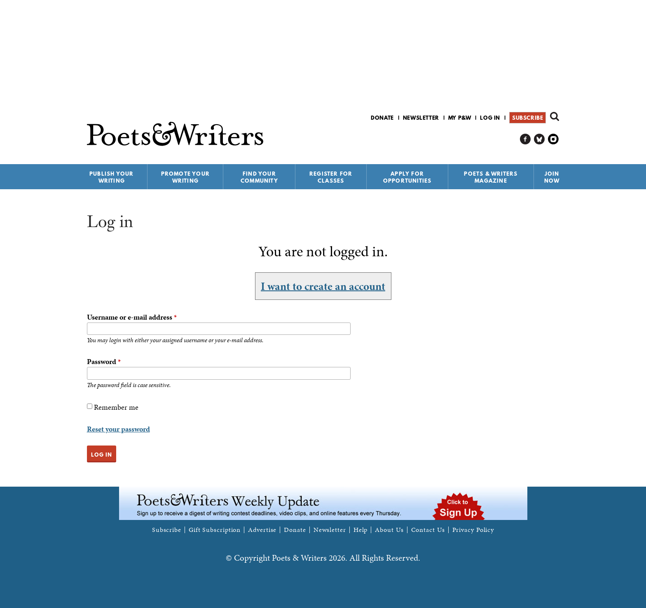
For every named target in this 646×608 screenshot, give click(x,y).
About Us (389, 530)
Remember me (116, 407)
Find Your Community (259, 177)
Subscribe (527, 117)
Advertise (262, 530)
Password (104, 361)
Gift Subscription (215, 530)
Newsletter (421, 117)
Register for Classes (330, 177)
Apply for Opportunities (407, 177)
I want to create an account (323, 286)
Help (360, 530)
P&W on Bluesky (539, 139)
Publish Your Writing (111, 177)
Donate (382, 117)
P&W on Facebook (525, 139)
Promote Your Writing (185, 177)
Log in (490, 117)
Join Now (552, 177)
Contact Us (428, 530)
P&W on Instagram (553, 139)
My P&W (459, 117)
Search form (554, 116)
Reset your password (118, 429)
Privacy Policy (473, 530)
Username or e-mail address (132, 317)
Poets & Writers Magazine (490, 177)
